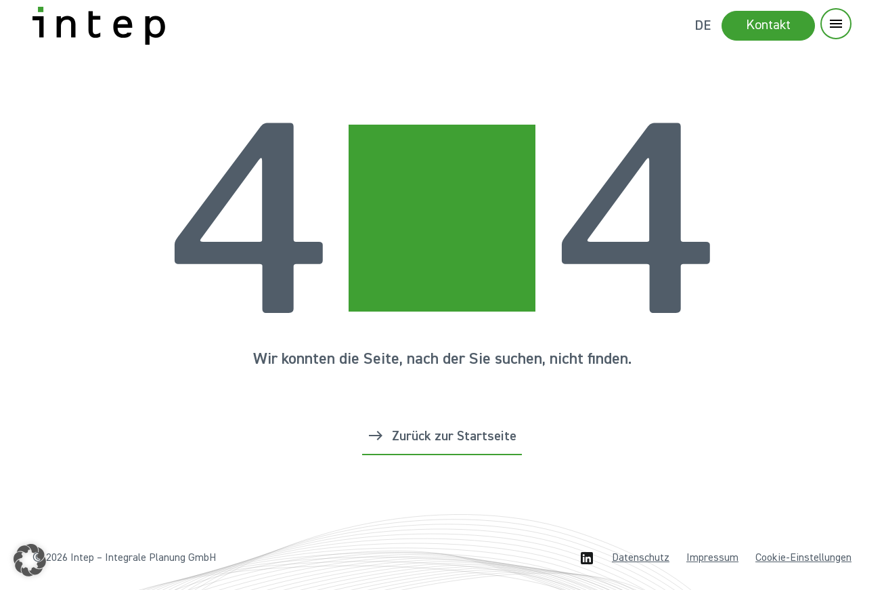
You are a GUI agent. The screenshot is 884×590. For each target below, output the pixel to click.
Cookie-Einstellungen (803, 558)
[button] (30, 560)
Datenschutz (640, 558)
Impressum (712, 558)
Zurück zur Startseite (454, 436)
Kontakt (768, 25)
